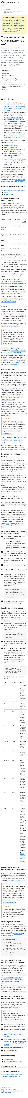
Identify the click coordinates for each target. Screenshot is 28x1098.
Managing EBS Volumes (10, 147)
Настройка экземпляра (16, 11)
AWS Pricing (7, 163)
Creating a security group (13, 608)
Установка (6, 11)
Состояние (16, 1091)
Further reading (9, 1055)
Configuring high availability (18, 991)
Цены (21, 1091)
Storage (6, 192)
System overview (15, 327)
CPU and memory (8, 194)
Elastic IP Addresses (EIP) (10, 153)
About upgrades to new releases (13, 1061)
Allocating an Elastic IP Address (12, 977)
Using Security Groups (10, 149)
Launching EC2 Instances (11, 145)
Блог (14, 1092)
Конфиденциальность (6, 1091)
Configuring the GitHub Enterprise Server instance (13, 997)
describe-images (10, 584)
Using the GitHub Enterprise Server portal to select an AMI (14, 532)
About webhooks (7, 433)
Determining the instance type (12, 455)
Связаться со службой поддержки (10, 1076)
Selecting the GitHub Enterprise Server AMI (11, 497)
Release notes (17, 541)
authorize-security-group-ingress (13, 661)
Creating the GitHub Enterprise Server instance (13, 868)
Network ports (17, 659)
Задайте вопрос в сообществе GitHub (11, 1074)
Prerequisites (7, 99)
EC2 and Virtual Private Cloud (12, 159)
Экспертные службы (6, 1092)
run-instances (18, 933)
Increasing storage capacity (9, 300)
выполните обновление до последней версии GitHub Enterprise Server (13, 26)
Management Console (13, 1039)
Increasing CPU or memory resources (13, 449)
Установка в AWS (8, 12)
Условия (14, 1089)
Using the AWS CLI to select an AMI (14, 570)
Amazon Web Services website (14, 117)
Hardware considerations (13, 186)
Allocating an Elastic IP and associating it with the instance (13, 961)
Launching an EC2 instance (11, 922)
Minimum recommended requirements (14, 190)
